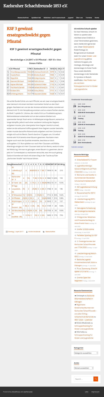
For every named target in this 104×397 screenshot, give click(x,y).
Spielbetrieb (36, 18)
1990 (52, 75)
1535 (29, 90)
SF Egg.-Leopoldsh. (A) (16, 189)
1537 (29, 94)
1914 (29, 75)
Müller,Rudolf (39, 75)
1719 (52, 87)
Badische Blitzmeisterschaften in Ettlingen (84, 298)
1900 (29, 81)
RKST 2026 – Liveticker (83, 320)
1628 (52, 94)
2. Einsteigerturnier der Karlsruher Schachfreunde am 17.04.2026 (85, 244)
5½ (36, 170)
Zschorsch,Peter (40, 84)
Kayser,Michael (16, 84)
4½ (31, 170)
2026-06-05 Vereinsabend (86, 112)
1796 (29, 87)
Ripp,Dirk (14, 78)
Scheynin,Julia (39, 78)
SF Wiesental (17, 195)
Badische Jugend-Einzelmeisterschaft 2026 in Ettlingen (86, 262)
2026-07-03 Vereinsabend (86, 136)
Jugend (70, 18)
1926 (29, 78)
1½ (33, 182)
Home (97, 18)
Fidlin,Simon (39, 81)
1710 (52, 84)
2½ (26, 182)
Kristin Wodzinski (34, 232)
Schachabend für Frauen (87, 160)
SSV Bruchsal (17, 210)
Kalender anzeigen (77, 147)
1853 (29, 84)
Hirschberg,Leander (18, 72)
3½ (41, 178)
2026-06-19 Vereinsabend (86, 124)
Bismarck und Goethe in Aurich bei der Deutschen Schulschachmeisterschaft (85, 178)
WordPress (16, 392)
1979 (52, 72)
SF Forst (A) (16, 182)
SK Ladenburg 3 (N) (17, 170)
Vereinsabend (88, 47)
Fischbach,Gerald (17, 87)
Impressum (95, 392)
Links (86, 392)
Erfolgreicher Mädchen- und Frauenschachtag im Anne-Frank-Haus (85, 220)
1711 (52, 90)
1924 (29, 72)
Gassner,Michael (17, 81)
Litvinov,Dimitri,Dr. (41, 72)
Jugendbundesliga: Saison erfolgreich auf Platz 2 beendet (85, 169)
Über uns (79, 18)
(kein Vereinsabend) (84, 142)
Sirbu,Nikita (39, 90)
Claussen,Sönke (40, 94)
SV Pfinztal (16, 198)
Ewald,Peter (15, 75)
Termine (89, 18)
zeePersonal (27, 392)
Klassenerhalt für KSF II (86, 193)
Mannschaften (23, 18)
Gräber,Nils (15, 90)
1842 (52, 81)
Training (80, 118)
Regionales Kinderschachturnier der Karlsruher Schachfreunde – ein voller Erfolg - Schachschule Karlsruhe (86, 310)
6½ (33, 170)
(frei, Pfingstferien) (84, 106)
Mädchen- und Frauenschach (54, 18)
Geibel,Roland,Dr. (41, 87)
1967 (52, 78)
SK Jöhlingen (17, 201)
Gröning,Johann (16, 94)
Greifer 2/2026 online (85, 229)
